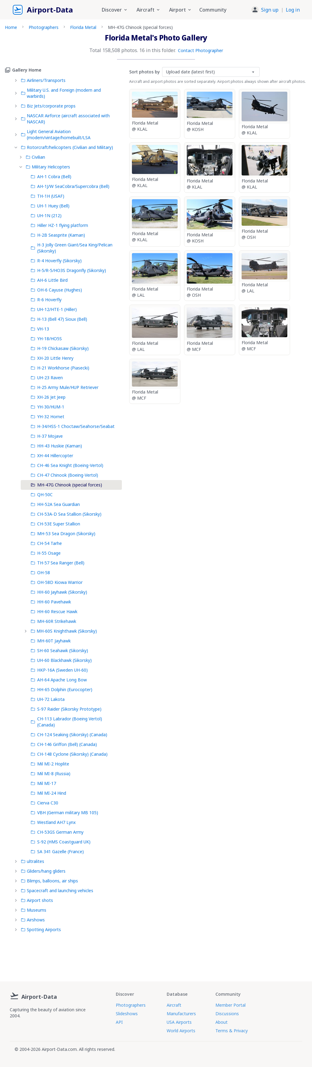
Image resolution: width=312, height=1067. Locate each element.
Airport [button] (180, 9)
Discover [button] (115, 9)
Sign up (269, 9)
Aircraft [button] (148, 9)
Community (212, 9)
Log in (293, 9)
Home (11, 27)
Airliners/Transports (43, 80)
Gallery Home (23, 70)
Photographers (43, 27)
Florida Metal (83, 27)
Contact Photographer (200, 50)
